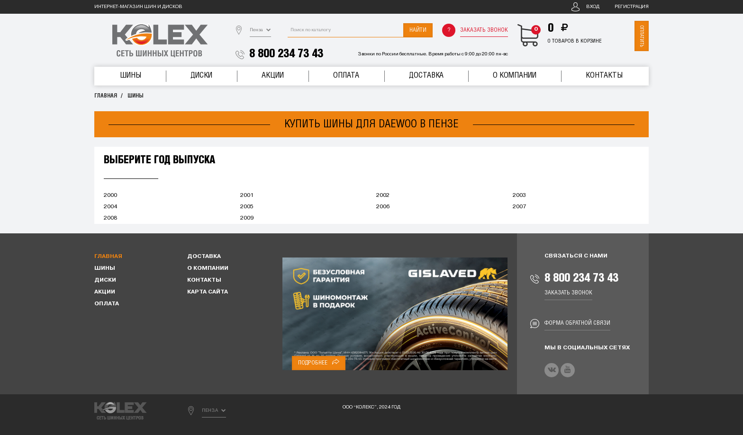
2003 (519, 195)
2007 (519, 206)
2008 (110, 218)
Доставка (426, 75)
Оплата (346, 75)
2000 (110, 195)
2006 (383, 206)
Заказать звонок (484, 30)
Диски (201, 75)
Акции (273, 75)
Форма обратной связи (577, 323)
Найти (417, 30)
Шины (130, 75)
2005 (247, 206)
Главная (105, 95)
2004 (110, 206)
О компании (514, 75)
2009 (247, 218)
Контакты (604, 75)
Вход (592, 7)
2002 (383, 195)
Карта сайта (207, 292)
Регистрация (632, 7)
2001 (247, 195)
